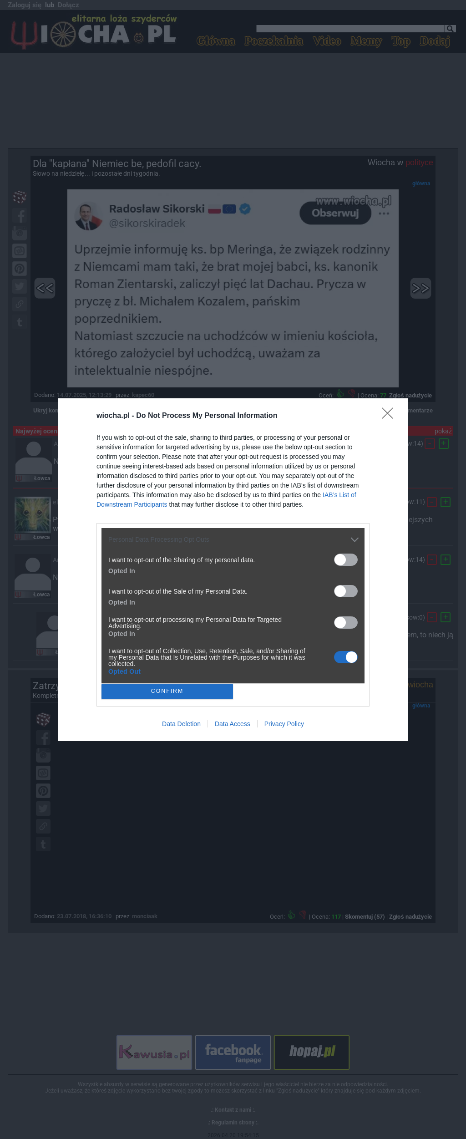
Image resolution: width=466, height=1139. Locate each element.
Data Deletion (181, 723)
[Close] (390, 416)
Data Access (232, 723)
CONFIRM (167, 690)
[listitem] (233, 539)
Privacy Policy (284, 723)
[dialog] (233, 569)
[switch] (346, 560)
